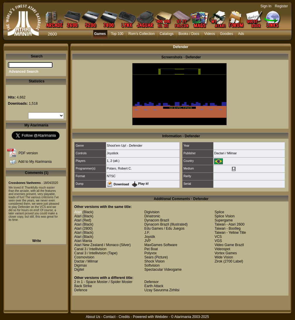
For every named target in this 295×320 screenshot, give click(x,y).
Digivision (151, 212)
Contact (109, 317)
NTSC (111, 176)
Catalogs (166, 34)
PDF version (28, 153)
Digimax (80, 265)
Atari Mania (83, 241)
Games (100, 34)
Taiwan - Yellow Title (230, 233)
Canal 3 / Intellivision (90, 249)
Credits (124, 317)
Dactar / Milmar (86, 261)
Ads (241, 34)
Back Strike (83, 286)
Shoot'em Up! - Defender (124, 145)
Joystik (149, 237)
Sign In (265, 6)
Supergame (224, 220)
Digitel (79, 269)
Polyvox (150, 253)
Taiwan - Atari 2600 (230, 224)
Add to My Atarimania (35, 162)
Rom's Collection (141, 34)
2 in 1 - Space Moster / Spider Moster (103, 282)
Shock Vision (154, 261)
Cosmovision (84, 257)
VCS (218, 237)
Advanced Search (23, 72)
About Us (93, 317)
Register (281, 6)
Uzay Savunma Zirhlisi (161, 290)
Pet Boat (151, 249)
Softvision (152, 265)
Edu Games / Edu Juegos (164, 228)
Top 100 (117, 34)
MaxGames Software (160, 245)
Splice (219, 212)
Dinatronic (152, 216)
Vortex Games (226, 253)
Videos (209, 34)
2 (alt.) (114, 160)
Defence (80, 290)
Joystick (112, 153)
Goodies (226, 34)
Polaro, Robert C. (119, 168)
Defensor (151, 282)
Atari (78, 212)
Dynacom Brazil (156, 220)
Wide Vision (224, 257)
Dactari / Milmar (225, 153)
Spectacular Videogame (163, 269)
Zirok (219, 261)
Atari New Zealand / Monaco (96, 245)
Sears (148, 257)
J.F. (147, 233)
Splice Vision (225, 216)
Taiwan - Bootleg (228, 228)
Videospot (222, 249)
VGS (218, 241)
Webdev (161, 317)
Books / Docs (189, 34)
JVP (147, 241)
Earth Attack (153, 286)
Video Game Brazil (229, 245)
